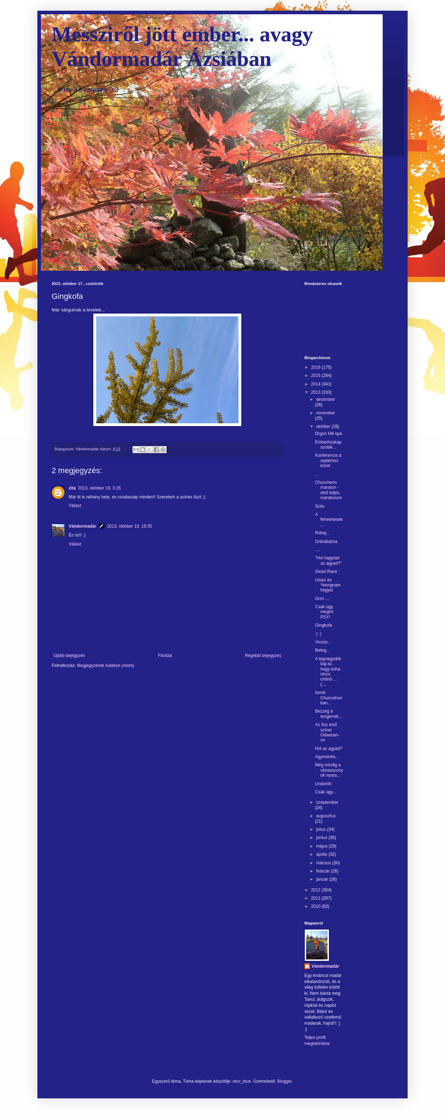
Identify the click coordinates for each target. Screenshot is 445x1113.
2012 (316, 889)
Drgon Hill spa (328, 433)
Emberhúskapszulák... (328, 445)
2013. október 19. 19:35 (129, 526)
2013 (316, 392)
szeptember (327, 802)
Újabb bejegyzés (69, 655)
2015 (316, 375)
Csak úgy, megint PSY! (324, 612)
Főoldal (165, 655)
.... (317, 549)
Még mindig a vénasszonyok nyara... (329, 770)
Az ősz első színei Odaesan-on (327, 732)
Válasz (75, 505)
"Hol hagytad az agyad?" (328, 560)
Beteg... (322, 650)
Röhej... (322, 532)
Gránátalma (326, 541)
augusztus (326, 815)
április (322, 854)
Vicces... (323, 642)
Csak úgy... (325, 792)
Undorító (323, 783)
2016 (316, 367)
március (324, 862)
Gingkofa (323, 625)
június (322, 837)
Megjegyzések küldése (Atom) (105, 665)
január (322, 879)
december (325, 399)
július (321, 829)
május (322, 846)
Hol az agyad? (328, 748)
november (325, 412)
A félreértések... (329, 519)
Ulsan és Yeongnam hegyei (328, 585)
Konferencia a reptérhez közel (328, 460)
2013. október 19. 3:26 (99, 488)
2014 (316, 384)
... (317, 474)
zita (72, 488)
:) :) (318, 633)
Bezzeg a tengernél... (328, 714)
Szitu (320, 506)
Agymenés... (327, 756)
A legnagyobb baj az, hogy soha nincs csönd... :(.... (328, 671)
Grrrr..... (322, 598)
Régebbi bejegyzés (263, 655)
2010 (316, 906)
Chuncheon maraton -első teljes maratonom (328, 490)
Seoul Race (326, 571)
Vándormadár (82, 526)
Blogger (284, 1081)
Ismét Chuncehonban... (328, 697)
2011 (316, 898)
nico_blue (241, 1081)
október (323, 426)
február (323, 871)
